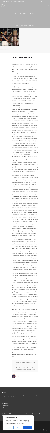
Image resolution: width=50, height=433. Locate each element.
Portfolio (21, 25)
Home (17, 25)
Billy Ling (19, 375)
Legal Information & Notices (8, 407)
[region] (18, 422)
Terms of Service (5, 405)
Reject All (18, 427)
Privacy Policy (5, 404)
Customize (9, 427)
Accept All (27, 427)
